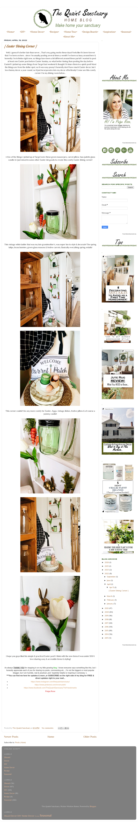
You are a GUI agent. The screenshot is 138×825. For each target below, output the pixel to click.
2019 (107, 616)
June (109, 580)
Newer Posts (11, 736)
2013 (107, 638)
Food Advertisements (128, 142)
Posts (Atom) (20, 742)
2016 (107, 627)
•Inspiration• (109, 32)
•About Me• (69, 36)
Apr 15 (111, 587)
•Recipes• (54, 32)
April (109, 584)
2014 (107, 634)
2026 (107, 562)
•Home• (11, 32)
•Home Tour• (70, 32)
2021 (107, 608)
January (110, 604)
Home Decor (9, 767)
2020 (107, 612)
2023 (107, 570)
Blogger (93, 806)
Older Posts (89, 736)
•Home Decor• (37, 32)
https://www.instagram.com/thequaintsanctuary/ (50, 682)
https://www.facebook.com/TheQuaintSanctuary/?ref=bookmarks (50, 688)
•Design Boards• (90, 32)
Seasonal (7, 774)
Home (51, 736)
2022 (107, 573)
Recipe (7, 771)
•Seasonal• (126, 32)
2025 (107, 566)
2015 (107, 630)
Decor (6, 761)
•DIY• (22, 32)
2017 (107, 623)
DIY (5, 764)
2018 (107, 619)
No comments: (48, 728)
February (111, 600)
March (110, 596)
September (111, 577)
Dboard (7, 757)
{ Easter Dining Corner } (20, 46)
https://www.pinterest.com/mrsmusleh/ (50, 685)
